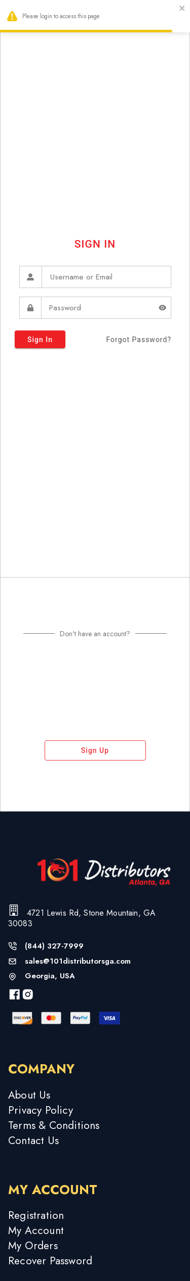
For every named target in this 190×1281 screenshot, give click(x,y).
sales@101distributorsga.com (78, 961)
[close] (182, 9)
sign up (95, 750)
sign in (40, 339)
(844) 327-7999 (54, 946)
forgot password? (138, 339)
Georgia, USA (50, 976)
